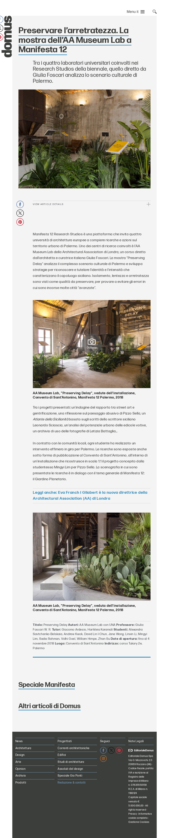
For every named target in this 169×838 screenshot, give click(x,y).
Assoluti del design (70, 769)
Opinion (20, 769)
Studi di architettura (71, 762)
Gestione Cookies (138, 822)
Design (20, 755)
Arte (18, 762)
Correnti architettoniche (73, 748)
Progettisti (65, 741)
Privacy (132, 813)
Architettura (23, 748)
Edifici (62, 755)
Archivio (20, 775)
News (19, 741)
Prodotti (20, 782)
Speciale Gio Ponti (70, 775)
